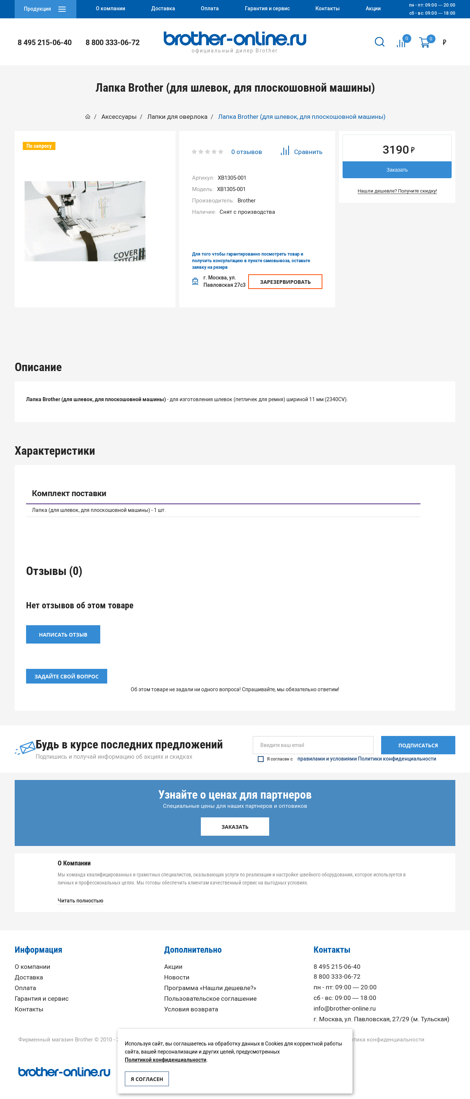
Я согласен (147, 1079)
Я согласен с (347, 757)
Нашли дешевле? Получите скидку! (397, 191)
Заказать (397, 170)
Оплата (25, 986)
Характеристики (191, 325)
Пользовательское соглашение (210, 996)
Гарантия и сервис (42, 996)
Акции (173, 964)
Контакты (29, 1007)
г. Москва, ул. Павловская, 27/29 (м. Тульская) (381, 1017)
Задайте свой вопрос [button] (67, 674)
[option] (85, 221)
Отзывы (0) (279, 325)
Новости (176, 975)
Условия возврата (191, 1007)
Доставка (29, 975)
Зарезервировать (285, 281)
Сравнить (301, 152)
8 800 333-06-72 (113, 42)
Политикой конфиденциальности (165, 1060)
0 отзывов (246, 151)
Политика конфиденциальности (382, 1037)
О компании (32, 964)
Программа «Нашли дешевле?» (210, 986)
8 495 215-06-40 (45, 42)
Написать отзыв (63, 632)
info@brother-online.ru (345, 1006)
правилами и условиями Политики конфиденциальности (366, 757)
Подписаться (418, 743)
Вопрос (368, 325)
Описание (102, 325)
